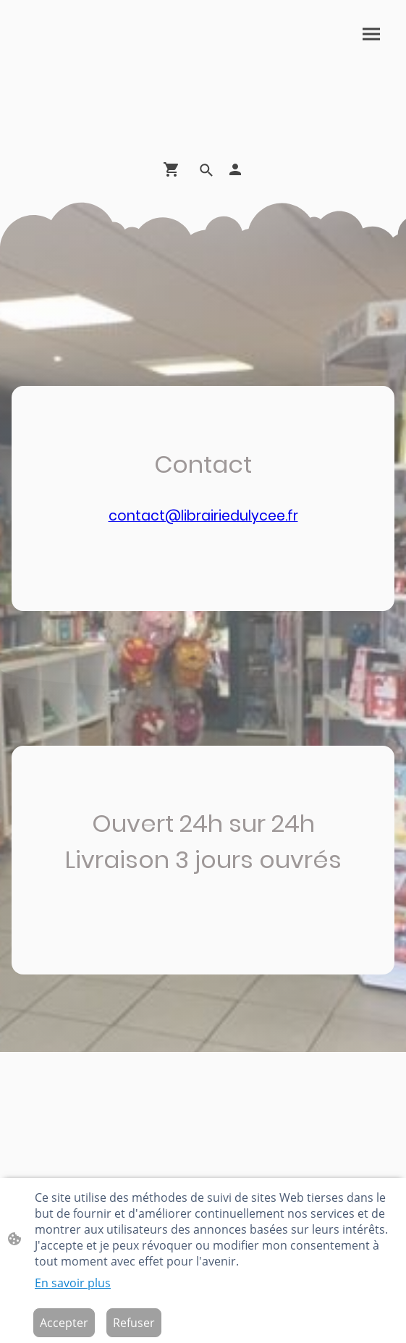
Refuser (134, 1323)
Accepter (64, 1323)
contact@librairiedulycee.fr (203, 516)
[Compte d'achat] (235, 169)
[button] (206, 170)
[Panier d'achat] (174, 169)
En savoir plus (73, 1283)
